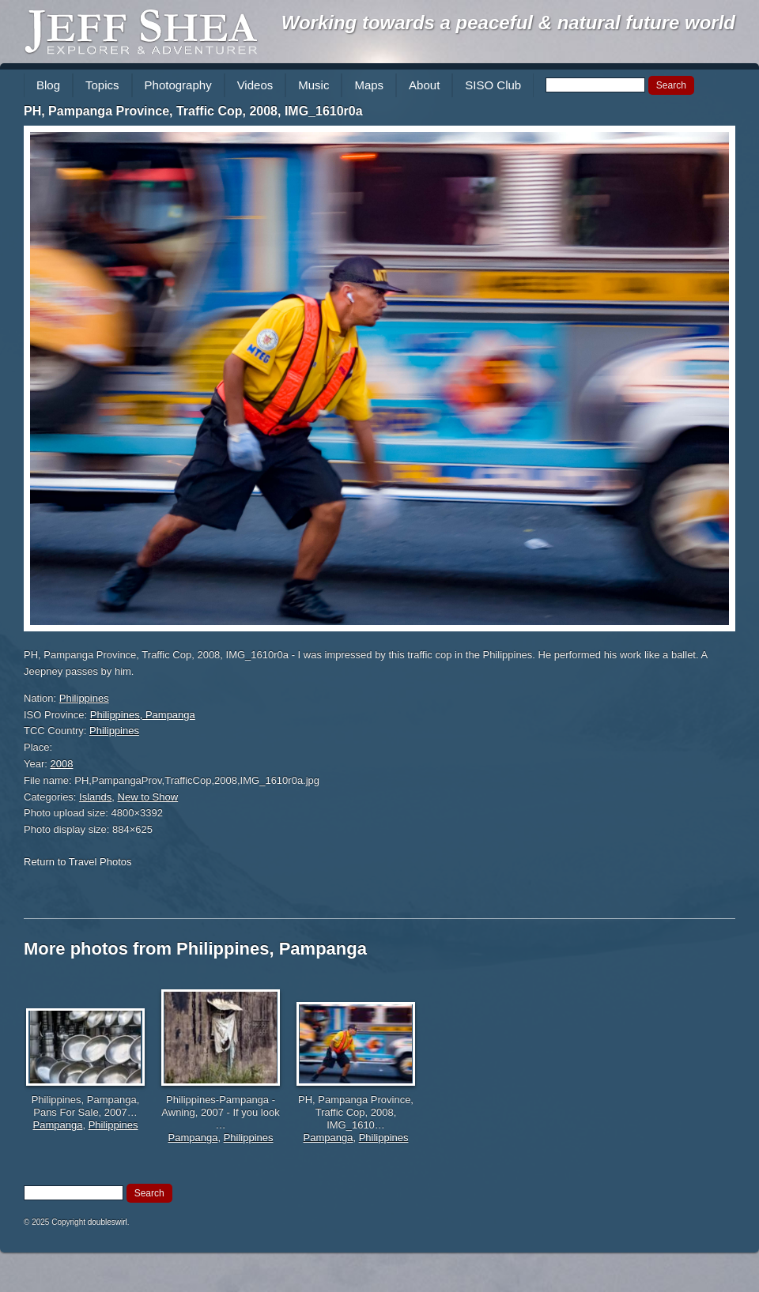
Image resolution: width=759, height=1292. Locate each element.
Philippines (84, 698)
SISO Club (493, 85)
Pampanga (58, 1125)
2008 (62, 764)
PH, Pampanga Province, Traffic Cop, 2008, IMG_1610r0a (193, 111)
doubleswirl (107, 1222)
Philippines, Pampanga (142, 715)
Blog (48, 85)
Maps (368, 85)
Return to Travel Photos (78, 862)
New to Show (148, 797)
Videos (255, 85)
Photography (178, 85)
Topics (102, 85)
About (424, 85)
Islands (95, 797)
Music (313, 85)
